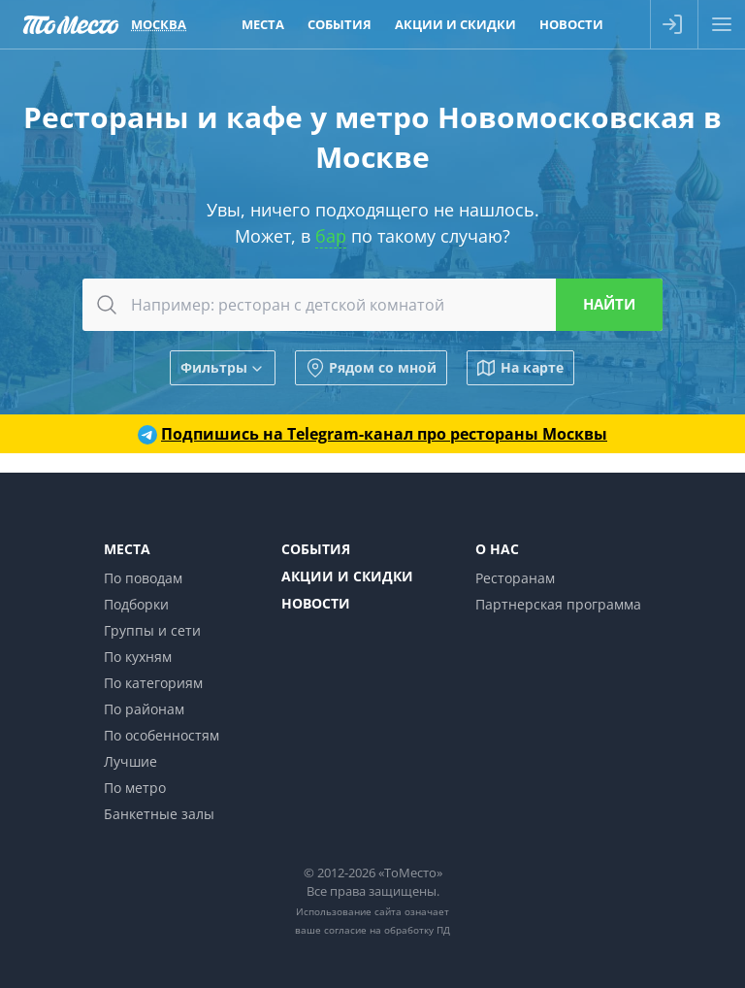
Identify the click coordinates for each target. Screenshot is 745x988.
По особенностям (161, 735)
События (315, 549)
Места (127, 549)
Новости (315, 603)
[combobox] (372, 305)
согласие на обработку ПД (387, 930)
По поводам (143, 578)
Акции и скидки (347, 576)
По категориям (153, 683)
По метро (135, 787)
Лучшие (130, 761)
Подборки (136, 604)
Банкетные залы (159, 814)
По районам (144, 709)
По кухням (138, 656)
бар (330, 235)
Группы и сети (152, 630)
